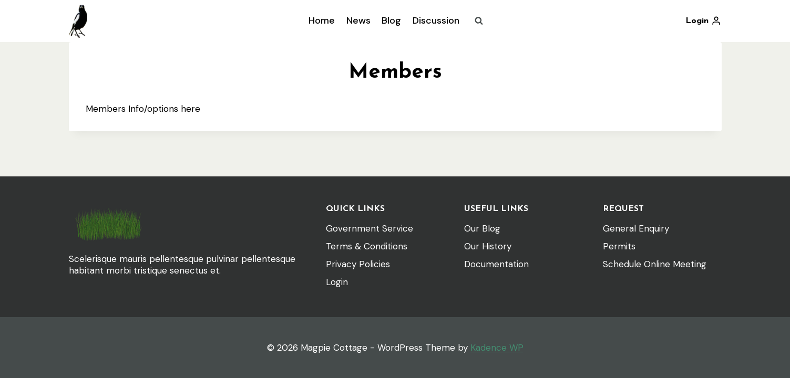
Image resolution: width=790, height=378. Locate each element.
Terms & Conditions (366, 246)
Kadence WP (497, 347)
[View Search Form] (478, 21)
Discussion (436, 20)
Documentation (496, 264)
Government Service (369, 228)
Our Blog (482, 228)
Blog (391, 20)
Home (322, 20)
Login (337, 282)
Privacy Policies (358, 264)
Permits (619, 246)
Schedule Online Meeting (654, 264)
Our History (487, 246)
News (358, 20)
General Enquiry (636, 228)
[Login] (703, 21)
